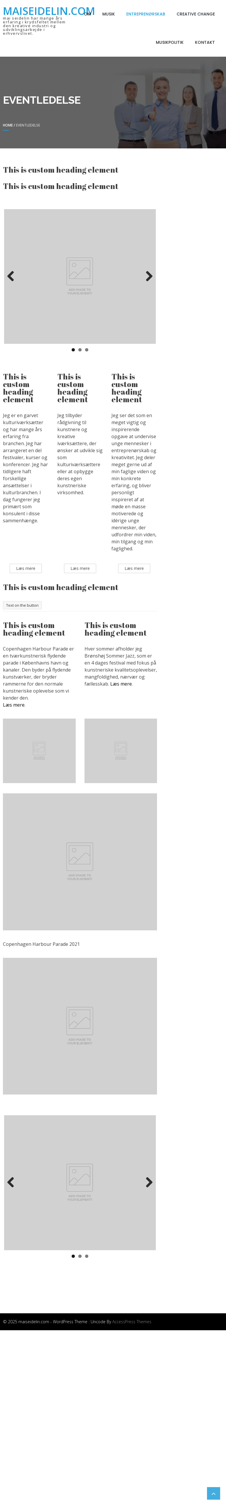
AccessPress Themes (131, 1321)
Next (147, 276)
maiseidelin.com (49, 11)
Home (8, 125)
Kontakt (205, 42)
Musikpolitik (170, 42)
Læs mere (14, 705)
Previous (13, 276)
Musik (108, 14)
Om (87, 14)
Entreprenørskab (145, 14)
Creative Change (196, 14)
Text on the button (22, 605)
